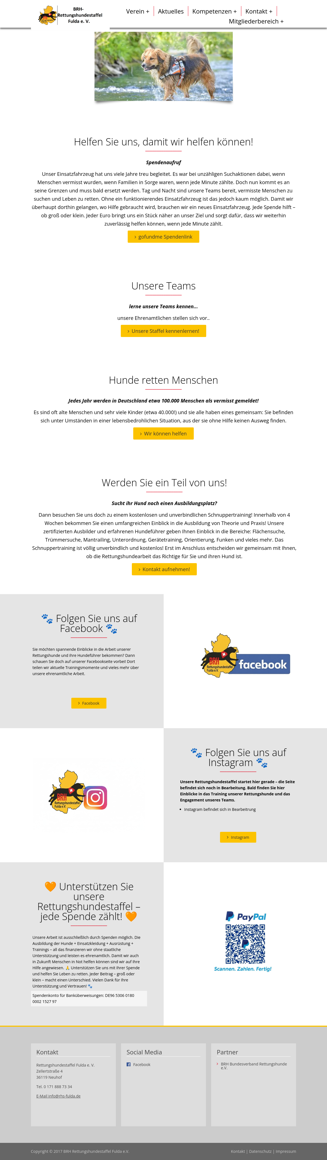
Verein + (138, 11)
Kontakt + (259, 11)
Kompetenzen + (214, 11)
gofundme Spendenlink (165, 236)
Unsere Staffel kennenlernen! (165, 331)
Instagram (240, 837)
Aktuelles (171, 11)
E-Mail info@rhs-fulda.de (58, 1096)
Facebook (90, 703)
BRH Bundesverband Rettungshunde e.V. (254, 1066)
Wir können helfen (165, 433)
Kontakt (238, 1151)
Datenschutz (260, 1151)
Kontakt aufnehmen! (166, 569)
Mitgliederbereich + (256, 21)
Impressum (286, 1151)
